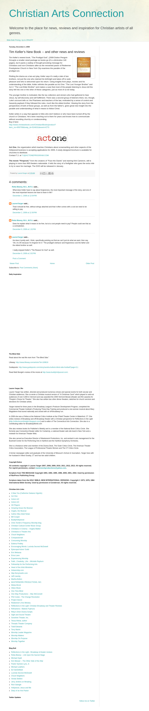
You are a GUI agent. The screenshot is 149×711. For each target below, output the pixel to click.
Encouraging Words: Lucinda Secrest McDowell (29, 547)
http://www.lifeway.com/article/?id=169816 (32, 362)
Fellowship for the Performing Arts (24, 564)
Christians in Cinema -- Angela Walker (26, 529)
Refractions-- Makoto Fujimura (23, 609)
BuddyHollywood (17, 520)
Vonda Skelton (16, 679)
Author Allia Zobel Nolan (20, 514)
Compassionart (17, 538)
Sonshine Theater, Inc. (20, 618)
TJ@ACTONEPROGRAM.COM (35, 155)
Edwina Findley (17, 544)
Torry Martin (15, 630)
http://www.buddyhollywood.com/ (55, 372)
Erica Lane (15, 555)
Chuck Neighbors (18, 535)
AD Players (15, 505)
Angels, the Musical (18, 511)
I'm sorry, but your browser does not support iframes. (54, 312)
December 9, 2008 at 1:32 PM (24, 229)
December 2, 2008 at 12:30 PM (25, 213)
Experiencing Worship (19, 558)
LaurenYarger (17, 204)
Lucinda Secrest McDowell (21, 673)
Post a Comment (19, 259)
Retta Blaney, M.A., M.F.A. (22, 187)
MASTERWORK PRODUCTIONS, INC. (26, 582)
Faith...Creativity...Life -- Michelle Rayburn (27, 561)
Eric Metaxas (16, 552)
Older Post (90, 263)
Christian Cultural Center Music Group (26, 526)
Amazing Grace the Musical (22, 508)
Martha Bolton (16, 579)
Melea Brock (16, 585)
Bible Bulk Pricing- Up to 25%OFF (20, 40)
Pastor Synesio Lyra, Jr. (20, 664)
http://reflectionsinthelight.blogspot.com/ (25, 421)
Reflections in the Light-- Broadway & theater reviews (31, 652)
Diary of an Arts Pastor (20, 691)
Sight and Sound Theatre (21, 615)
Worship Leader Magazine (21, 632)
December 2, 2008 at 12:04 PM (25, 196)
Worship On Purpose (19, 638)
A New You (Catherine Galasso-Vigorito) (26, 493)
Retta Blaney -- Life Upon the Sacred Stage (28, 655)
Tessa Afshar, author (19, 621)
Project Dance (16, 600)
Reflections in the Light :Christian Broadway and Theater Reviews (36, 606)
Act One (14, 496)
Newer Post (14, 263)
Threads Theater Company (21, 624)
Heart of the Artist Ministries (22, 567)
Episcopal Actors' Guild (20, 549)
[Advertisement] (43, 381)
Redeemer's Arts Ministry (21, 603)
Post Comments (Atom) (29, 268)
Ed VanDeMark (17, 670)
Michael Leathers (17, 667)
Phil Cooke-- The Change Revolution (25, 597)
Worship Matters (17, 636)
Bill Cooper (15, 517)
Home (52, 263)
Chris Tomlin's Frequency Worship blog (26, 523)
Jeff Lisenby (16, 576)
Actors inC (15, 499)
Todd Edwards (16, 627)
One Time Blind (17, 591)
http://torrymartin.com (19, 573)
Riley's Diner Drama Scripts (21, 612)
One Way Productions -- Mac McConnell (26, 594)
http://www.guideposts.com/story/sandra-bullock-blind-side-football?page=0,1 (48, 367)
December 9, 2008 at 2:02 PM (24, 253)
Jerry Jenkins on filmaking (21, 682)
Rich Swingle (16, 685)
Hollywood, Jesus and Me (21, 688)
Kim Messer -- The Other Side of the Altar (27, 661)
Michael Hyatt (16, 658)
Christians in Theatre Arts (21, 532)
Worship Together (18, 641)
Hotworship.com (17, 570)
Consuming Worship (19, 541)
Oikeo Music (16, 588)
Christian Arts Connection (66, 13)
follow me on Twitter (87, 701)
